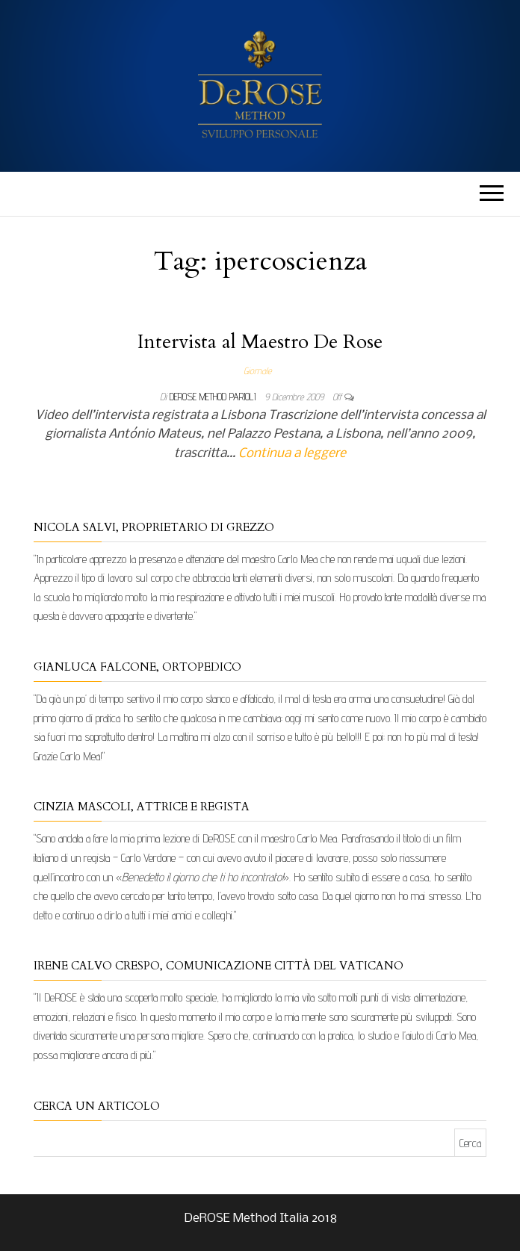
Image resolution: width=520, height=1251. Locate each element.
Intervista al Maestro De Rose (260, 342)
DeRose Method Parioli (214, 397)
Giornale (257, 370)
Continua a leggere (292, 454)
